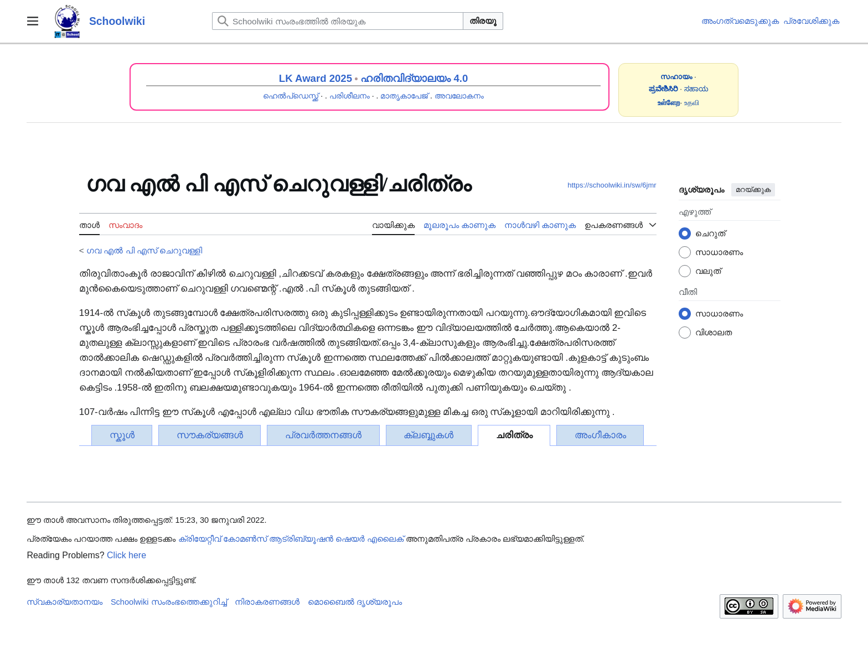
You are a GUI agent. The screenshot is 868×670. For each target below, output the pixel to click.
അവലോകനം (459, 95)
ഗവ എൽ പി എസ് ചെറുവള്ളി (144, 250)
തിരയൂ (483, 20)
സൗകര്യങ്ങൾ (210, 435)
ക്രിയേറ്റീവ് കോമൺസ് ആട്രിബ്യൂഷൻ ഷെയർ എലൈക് (291, 538)
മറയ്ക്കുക (753, 189)
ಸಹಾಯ (696, 89)
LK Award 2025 (315, 78)
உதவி (691, 102)
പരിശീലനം (349, 95)
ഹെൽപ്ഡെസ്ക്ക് (290, 95)
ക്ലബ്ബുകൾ (428, 435)
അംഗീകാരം (600, 435)
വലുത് (708, 271)
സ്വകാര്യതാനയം (64, 602)
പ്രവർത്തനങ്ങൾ (323, 435)
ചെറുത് (710, 233)
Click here (126, 555)
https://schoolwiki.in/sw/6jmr (611, 185)
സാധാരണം (719, 252)
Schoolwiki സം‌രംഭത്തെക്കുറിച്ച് (169, 602)
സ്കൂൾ (122, 435)
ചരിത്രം (514, 435)
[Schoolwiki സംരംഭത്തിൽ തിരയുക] (337, 21)
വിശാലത (713, 332)
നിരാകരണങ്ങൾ (267, 602)
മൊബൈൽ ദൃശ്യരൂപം (355, 602)
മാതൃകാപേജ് (404, 95)
